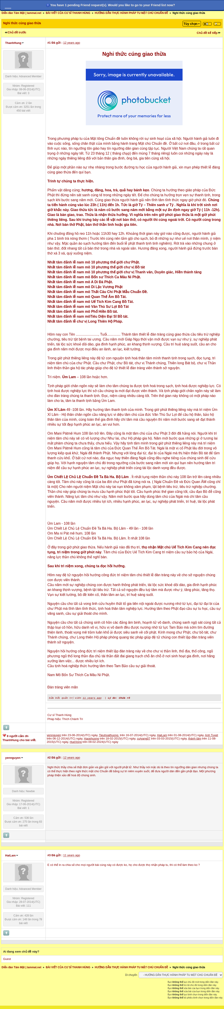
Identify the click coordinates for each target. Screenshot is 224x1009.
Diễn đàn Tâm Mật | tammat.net (21, 13)
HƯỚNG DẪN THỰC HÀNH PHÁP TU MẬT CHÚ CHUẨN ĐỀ (131, 13)
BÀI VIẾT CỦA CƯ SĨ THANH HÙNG (68, 13)
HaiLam (10, 855)
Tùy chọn (191, 24)
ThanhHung (13, 43)
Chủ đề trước (17, 32)
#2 (49, 757)
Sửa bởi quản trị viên (65, 697)
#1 (49, 42)
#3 (49, 855)
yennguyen (13, 757)
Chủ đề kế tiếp (207, 32)
